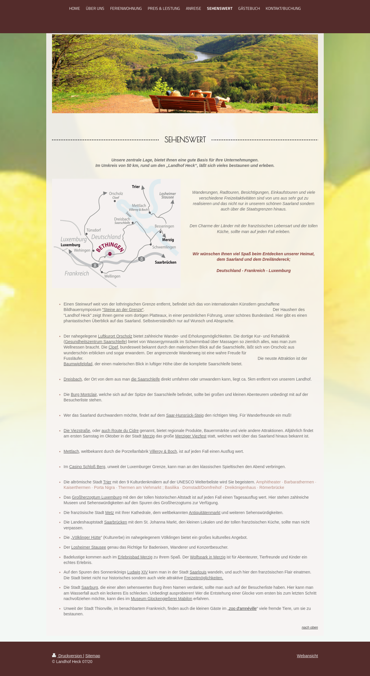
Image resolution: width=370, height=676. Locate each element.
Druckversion (67, 655)
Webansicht (307, 655)
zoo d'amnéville (243, 608)
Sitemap (92, 655)
